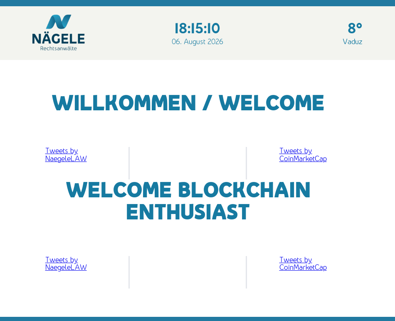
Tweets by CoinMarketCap (303, 154)
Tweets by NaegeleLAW (66, 154)
